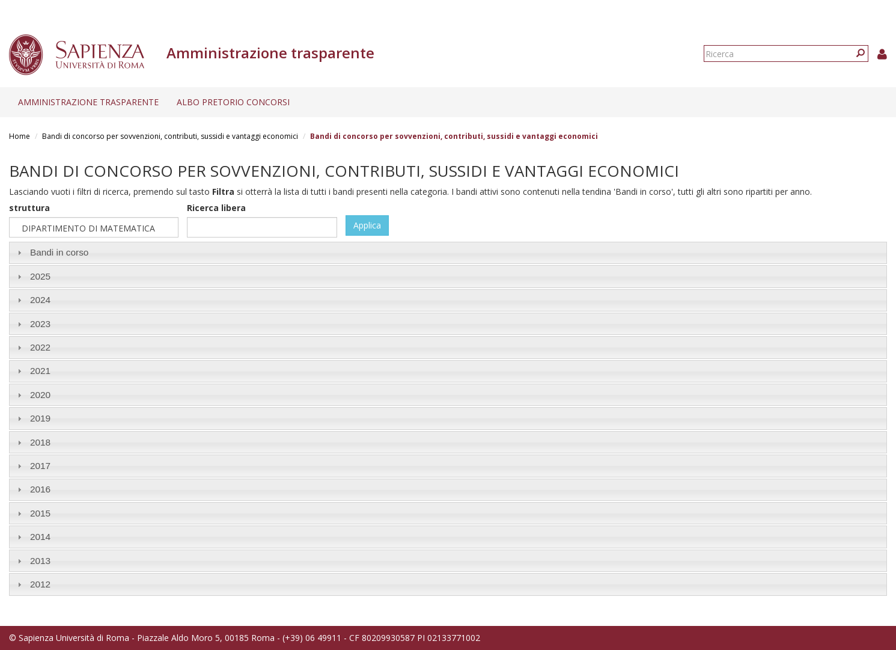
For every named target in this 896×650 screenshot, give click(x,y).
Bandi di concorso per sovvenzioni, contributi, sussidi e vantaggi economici (170, 136)
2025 (40, 276)
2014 (40, 537)
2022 (40, 347)
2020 (40, 395)
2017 (40, 466)
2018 (40, 442)
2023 (40, 324)
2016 (40, 489)
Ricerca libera (216, 207)
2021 (40, 371)
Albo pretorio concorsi (233, 102)
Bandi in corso (59, 252)
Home (19, 136)
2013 (40, 561)
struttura (29, 207)
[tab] (448, 253)
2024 (40, 300)
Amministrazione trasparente (88, 102)
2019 (40, 418)
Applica (367, 225)
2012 (40, 584)
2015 (40, 513)
